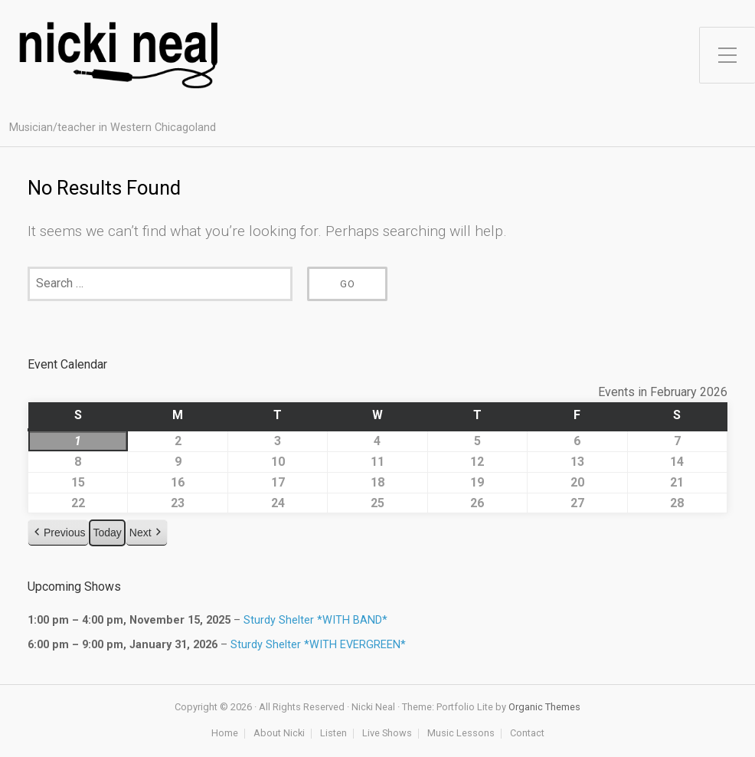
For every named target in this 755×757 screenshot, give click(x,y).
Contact (527, 734)
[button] (58, 533)
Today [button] (107, 533)
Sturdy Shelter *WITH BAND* (315, 620)
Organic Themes (544, 707)
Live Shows (387, 734)
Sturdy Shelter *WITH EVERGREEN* (318, 643)
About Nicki (279, 734)
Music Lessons (461, 734)
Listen (333, 734)
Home (224, 734)
